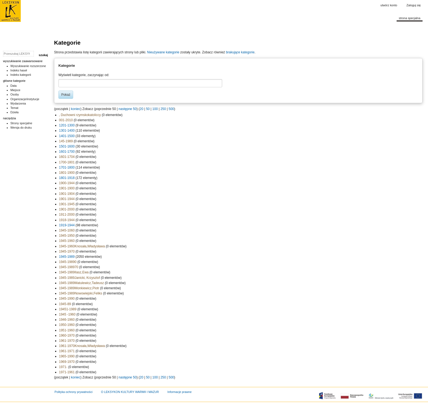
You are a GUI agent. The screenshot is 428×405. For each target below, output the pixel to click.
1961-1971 (67, 351)
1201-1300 (67, 125)
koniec (76, 109)
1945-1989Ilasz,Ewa (74, 272)
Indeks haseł (18, 70)
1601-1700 (67, 152)
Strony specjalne (21, 123)
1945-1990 (67, 298)
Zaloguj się (413, 5)
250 (163, 109)
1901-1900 (67, 188)
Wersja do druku (21, 127)
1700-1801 (67, 162)
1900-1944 (67, 183)
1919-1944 (67, 225)
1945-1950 (67, 236)
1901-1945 (67, 204)
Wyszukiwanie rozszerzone (28, 66)
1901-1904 (67, 194)
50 (148, 109)
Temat (14, 107)
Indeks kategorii (20, 74)
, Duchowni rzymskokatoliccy (80, 115)
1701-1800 (67, 167)
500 (171, 109)
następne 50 (127, 109)
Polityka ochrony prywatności (74, 392)
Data (13, 85)
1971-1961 (67, 372)
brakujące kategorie (240, 52)
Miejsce (15, 90)
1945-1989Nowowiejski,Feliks (80, 293)
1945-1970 (67, 251)
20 (141, 109)
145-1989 (66, 141)
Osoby (14, 94)
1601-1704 (67, 157)
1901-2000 (67, 209)
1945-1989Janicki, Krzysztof (79, 278)
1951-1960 (67, 330)
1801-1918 (67, 178)
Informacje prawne (179, 392)
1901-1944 (67, 199)
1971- (63, 367)
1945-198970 (68, 267)
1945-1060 (67, 230)
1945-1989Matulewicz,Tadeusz (81, 283)
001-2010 (66, 120)
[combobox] (140, 83)
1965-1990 (67, 356)
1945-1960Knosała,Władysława (82, 246)
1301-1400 (67, 130)
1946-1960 (67, 320)
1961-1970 (67, 341)
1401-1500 (67, 136)
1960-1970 (67, 335)
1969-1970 (67, 362)
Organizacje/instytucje (24, 99)
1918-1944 (67, 220)
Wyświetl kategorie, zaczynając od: (83, 75)
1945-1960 (67, 241)
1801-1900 (67, 173)
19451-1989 (67, 309)
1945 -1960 (67, 314)
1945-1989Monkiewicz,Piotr (79, 288)
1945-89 (65, 304)
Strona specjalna (409, 18)
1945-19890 (67, 262)
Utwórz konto (389, 5)
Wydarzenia (18, 103)
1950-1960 (67, 325)
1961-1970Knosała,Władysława (82, 346)
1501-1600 (67, 146)
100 (155, 109)
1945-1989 (67, 257)
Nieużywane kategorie (163, 52)
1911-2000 (67, 214)
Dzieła (14, 112)
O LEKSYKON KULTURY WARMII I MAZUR (130, 392)
